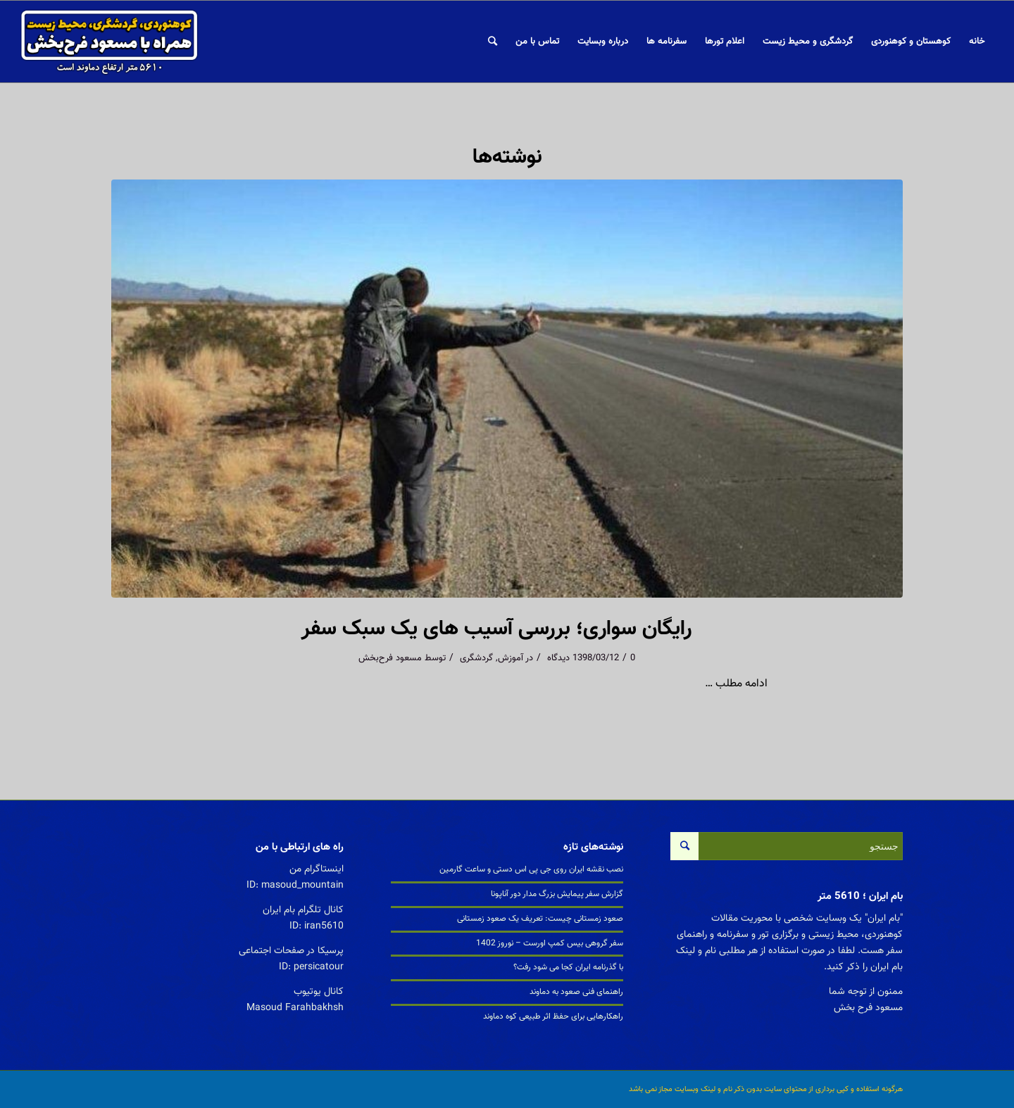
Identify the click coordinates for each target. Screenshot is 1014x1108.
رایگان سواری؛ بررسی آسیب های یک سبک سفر (496, 629)
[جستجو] (492, 41)
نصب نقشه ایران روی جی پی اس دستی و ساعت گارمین (531, 869)
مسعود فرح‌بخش (390, 658)
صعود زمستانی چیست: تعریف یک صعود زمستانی (540, 918)
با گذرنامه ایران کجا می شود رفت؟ (568, 967)
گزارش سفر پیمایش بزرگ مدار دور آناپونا (557, 894)
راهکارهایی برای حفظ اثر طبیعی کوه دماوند (553, 1016)
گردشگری (476, 658)
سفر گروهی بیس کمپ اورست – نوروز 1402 (549, 943)
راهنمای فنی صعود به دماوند (576, 992)
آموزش (510, 658)
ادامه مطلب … (736, 683)
